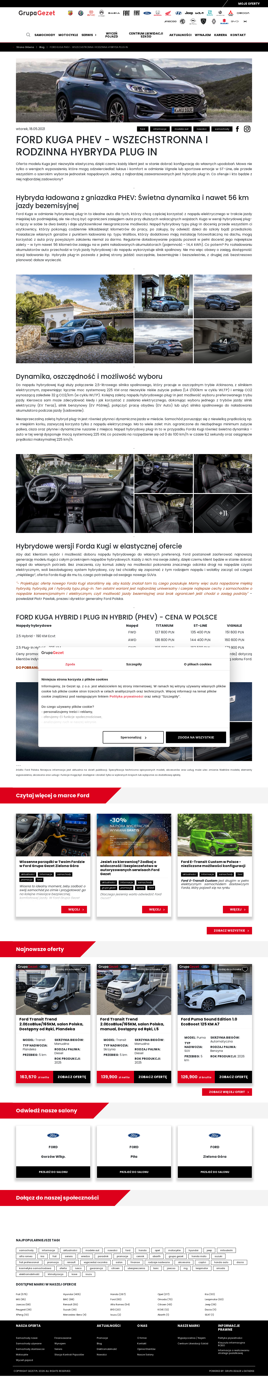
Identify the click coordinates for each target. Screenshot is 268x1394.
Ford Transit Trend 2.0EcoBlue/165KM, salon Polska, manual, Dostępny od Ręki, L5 (132, 1024)
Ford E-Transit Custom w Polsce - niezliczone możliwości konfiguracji (213, 864)
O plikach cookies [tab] (197, 664)
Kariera (220, 34)
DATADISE (249, 1371)
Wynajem (203, 34)
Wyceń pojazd (111, 35)
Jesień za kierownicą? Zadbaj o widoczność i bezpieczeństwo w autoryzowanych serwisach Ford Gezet (130, 868)
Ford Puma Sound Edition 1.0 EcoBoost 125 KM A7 (209, 1021)
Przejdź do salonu (53, 1172)
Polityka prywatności (126, 696)
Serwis (89, 34)
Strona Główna (25, 47)
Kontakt (238, 34)
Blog (42, 47)
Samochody (44, 34)
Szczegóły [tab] (134, 664)
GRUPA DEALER (233, 1371)
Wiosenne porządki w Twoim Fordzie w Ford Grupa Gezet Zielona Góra (52, 864)
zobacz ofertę (72, 1077)
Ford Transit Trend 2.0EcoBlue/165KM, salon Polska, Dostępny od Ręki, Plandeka (51, 1024)
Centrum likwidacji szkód (146, 35)
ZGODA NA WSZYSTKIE (196, 737)
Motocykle (68, 34)
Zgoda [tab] (70, 664)
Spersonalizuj (134, 737)
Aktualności (180, 34)
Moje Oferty (249, 3)
